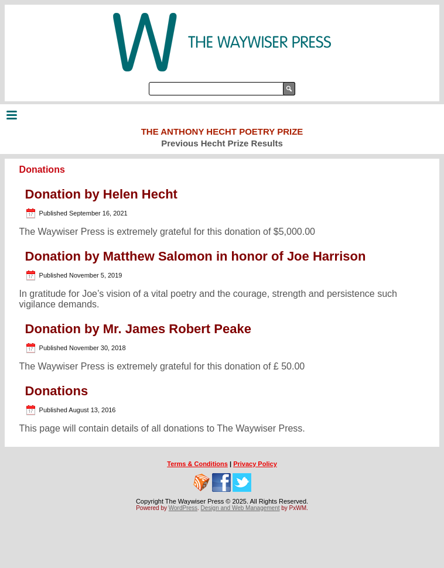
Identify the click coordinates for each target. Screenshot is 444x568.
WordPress (183, 508)
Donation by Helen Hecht (101, 194)
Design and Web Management (240, 508)
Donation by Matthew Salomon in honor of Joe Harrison (195, 256)
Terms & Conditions (197, 463)
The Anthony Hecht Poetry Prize (222, 131)
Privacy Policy (255, 463)
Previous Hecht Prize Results (222, 143)
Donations (56, 391)
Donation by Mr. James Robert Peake (138, 328)
